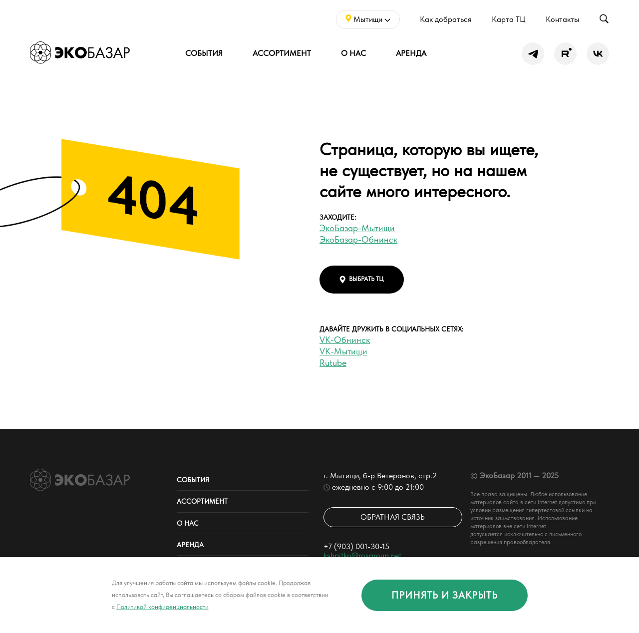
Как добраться (446, 19)
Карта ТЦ (509, 19)
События (204, 53)
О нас (353, 53)
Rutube (333, 362)
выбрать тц (361, 279)
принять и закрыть (444, 595)
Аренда (411, 53)
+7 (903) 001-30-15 (356, 546)
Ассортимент (282, 53)
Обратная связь (392, 517)
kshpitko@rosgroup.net (362, 555)
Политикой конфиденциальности (162, 607)
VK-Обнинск (345, 339)
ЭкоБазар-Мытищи (357, 228)
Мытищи (367, 19)
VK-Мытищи (343, 351)
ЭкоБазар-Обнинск (358, 239)
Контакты (562, 19)
